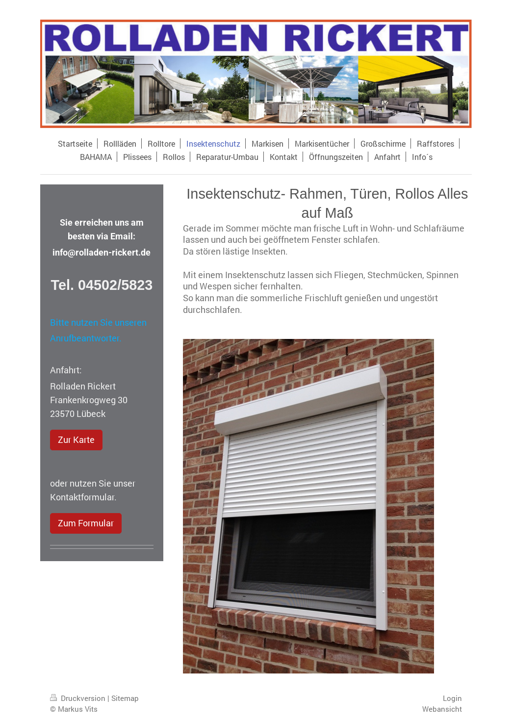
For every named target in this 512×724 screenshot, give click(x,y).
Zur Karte (76, 439)
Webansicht (442, 709)
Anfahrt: (66, 370)
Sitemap (125, 698)
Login (452, 698)
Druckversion (78, 698)
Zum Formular (86, 523)
